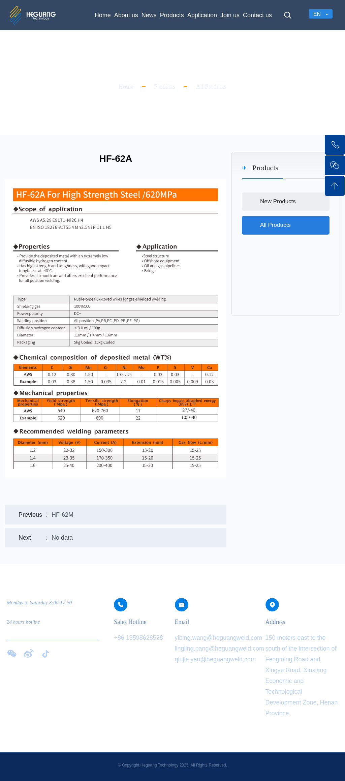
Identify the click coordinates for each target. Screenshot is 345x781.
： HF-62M (46, 514)
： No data (46, 537)
